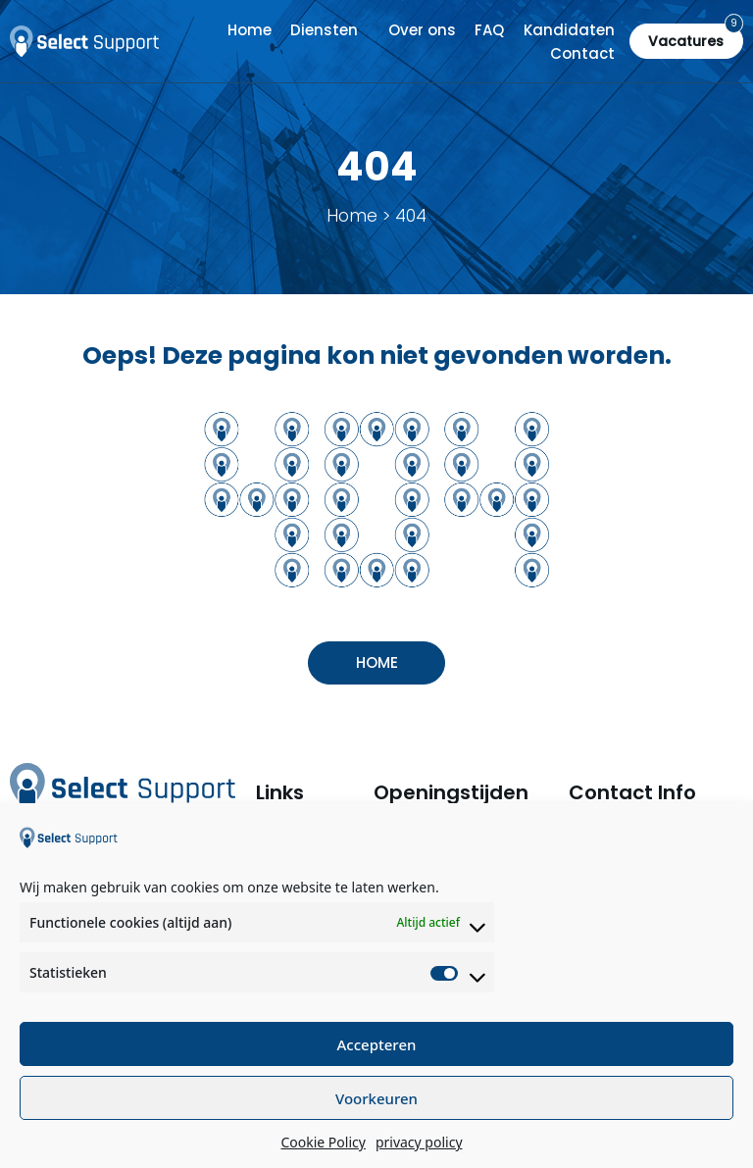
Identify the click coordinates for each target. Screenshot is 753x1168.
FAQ (489, 30)
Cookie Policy (322, 1142)
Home (249, 30)
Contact (582, 53)
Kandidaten (569, 30)
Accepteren (377, 1044)
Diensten (324, 30)
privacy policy (419, 1142)
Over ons (422, 30)
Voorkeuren (376, 1098)
